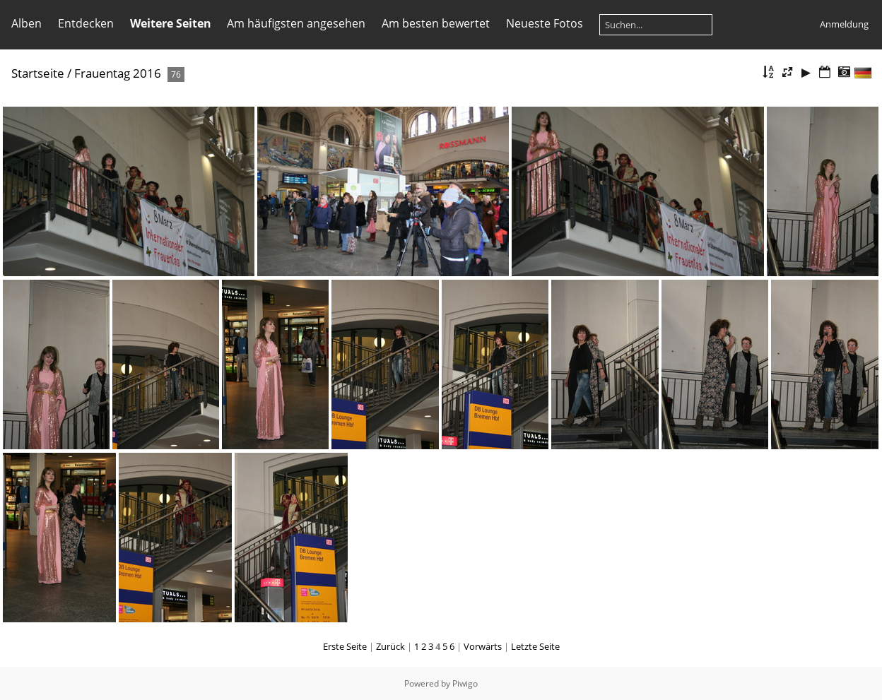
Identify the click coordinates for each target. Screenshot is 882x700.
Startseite (37, 73)
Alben (26, 23)
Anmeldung (844, 24)
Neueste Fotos (544, 23)
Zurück (390, 646)
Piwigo (465, 683)
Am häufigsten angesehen (296, 23)
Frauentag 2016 (117, 73)
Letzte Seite (535, 646)
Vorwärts (483, 646)
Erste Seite (345, 646)
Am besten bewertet (436, 23)
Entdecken (86, 23)
